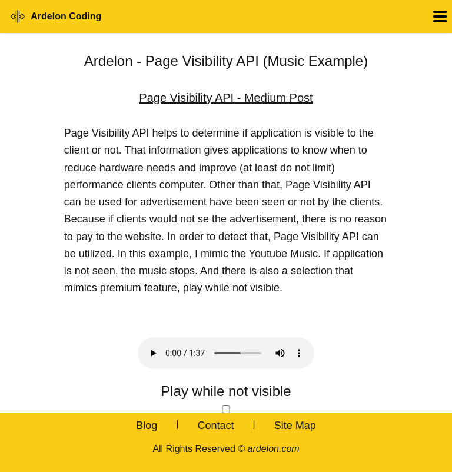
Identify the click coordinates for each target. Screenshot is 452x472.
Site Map (295, 425)
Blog (146, 425)
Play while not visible (226, 391)
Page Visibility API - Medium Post (226, 97)
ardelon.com (274, 449)
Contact (215, 425)
